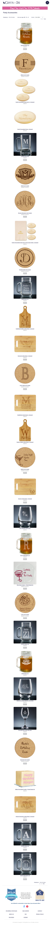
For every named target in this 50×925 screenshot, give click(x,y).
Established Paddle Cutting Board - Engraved (25, 328)
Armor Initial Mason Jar (25, 555)
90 (26, 17)
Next (45, 18)
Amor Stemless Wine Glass (25, 528)
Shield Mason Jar (25, 673)
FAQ (26, 914)
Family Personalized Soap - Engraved (25, 129)
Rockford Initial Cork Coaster (25, 269)
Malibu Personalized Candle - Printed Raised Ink (25, 789)
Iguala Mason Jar (24, 299)
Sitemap (26, 917)
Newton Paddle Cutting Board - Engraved (25, 442)
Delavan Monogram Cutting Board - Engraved (25, 816)
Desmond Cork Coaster (25, 759)
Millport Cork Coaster (25, 75)
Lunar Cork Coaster (25, 614)
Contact (40, 910)
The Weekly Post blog (11, 910)
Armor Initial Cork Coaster (25, 385)
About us (11, 914)
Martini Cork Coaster (25, 469)
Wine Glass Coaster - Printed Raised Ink (25, 585)
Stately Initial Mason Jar (25, 875)
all (28, 17)
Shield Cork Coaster (25, 185)
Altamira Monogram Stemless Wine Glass (25, 700)
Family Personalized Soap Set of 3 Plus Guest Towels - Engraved (25, 242)
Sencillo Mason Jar (25, 846)
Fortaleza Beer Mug (25, 156)
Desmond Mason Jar (25, 45)
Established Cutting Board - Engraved (25, 415)
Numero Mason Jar (25, 644)
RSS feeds (11, 917)
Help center (25, 910)
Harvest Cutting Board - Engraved (25, 498)
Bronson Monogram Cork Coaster (25, 213)
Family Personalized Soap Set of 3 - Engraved (25, 102)
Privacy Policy (40, 914)
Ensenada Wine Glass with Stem (25, 730)
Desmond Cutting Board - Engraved (25, 355)
